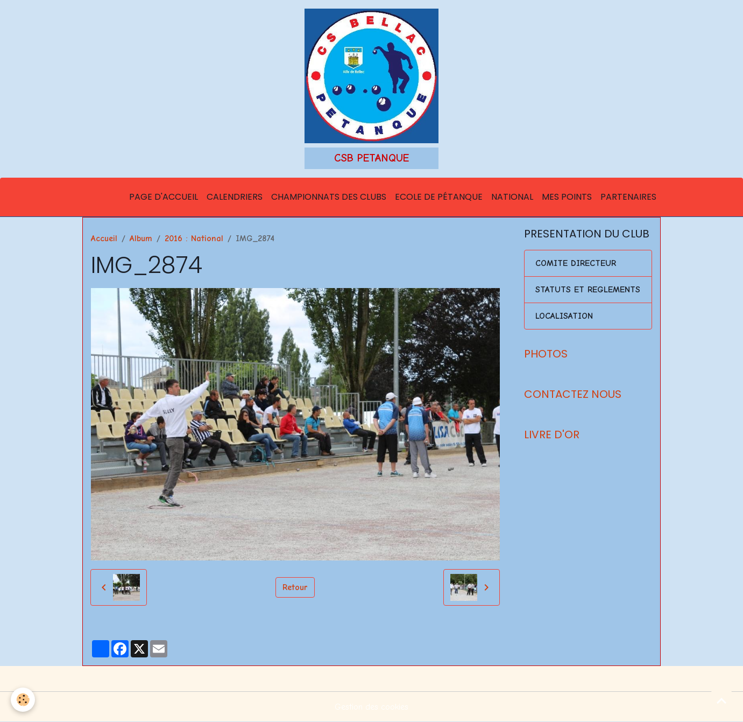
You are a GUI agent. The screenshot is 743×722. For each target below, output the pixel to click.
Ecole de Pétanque (439, 197)
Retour (295, 587)
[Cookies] (23, 700)
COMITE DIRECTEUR (575, 263)
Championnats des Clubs (328, 197)
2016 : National (194, 238)
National (512, 197)
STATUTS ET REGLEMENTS (587, 290)
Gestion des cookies (371, 707)
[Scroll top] (721, 700)
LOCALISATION (564, 316)
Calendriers (235, 197)
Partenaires (628, 197)
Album (141, 238)
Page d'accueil (163, 197)
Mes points (567, 197)
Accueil (104, 238)
